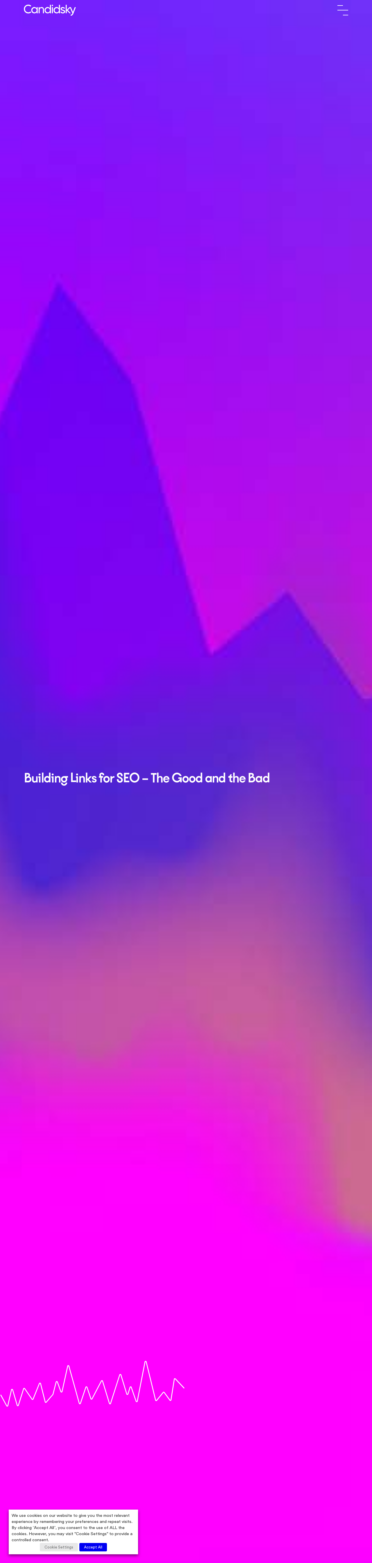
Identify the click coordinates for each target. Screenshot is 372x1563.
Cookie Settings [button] (58, 1547)
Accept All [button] (93, 1547)
